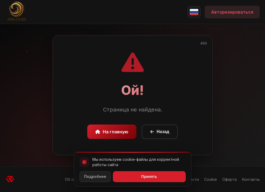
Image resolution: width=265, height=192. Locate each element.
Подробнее (95, 176)
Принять (149, 176)
